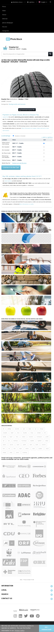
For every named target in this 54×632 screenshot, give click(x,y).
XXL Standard (5, 147)
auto (24, 428)
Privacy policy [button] (20, 630)
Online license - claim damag (6, 143)
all (3, 428)
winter (17, 452)
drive (18, 432)
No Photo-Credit (6, 153)
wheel (47, 448)
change (41, 428)
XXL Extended (5, 150)
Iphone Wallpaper (7, 22)
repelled (32, 440)
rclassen (8, 101)
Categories (5, 31)
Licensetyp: (5, 136)
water (33, 448)
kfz (45, 432)
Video (4, 10)
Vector (4, 14)
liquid (11, 436)
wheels (4, 452)
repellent (40, 440)
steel (31, 444)
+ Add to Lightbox (47, 137)
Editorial (4, 18)
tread (20, 448)
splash (24, 444)
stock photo (13, 99)
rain (9, 440)
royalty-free (5, 117)
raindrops (15, 440)
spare (18, 444)
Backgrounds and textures (17, 104)
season (4, 444)
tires (15, 448)
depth (12, 432)
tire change (24, 440)
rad (3, 440)
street (37, 444)
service (11, 444)
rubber (46, 440)
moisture (31, 436)
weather (40, 448)
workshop (25, 452)
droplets (25, 432)
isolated (39, 432)
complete (5, 432)
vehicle (27, 448)
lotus (17, 436)
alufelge (9, 428)
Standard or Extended (20, 136)
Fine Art (4, 27)
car (35, 428)
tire (9, 448)
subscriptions (8, 181)
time (4, 448)
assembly (17, 428)
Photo (4, 6)
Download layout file (27, 109)
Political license (6, 160)
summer (44, 444)
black (30, 428)
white (11, 452)
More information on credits (26, 204)
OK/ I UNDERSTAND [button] (46, 628)
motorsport (39, 436)
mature (23, 436)
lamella (4, 436)
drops (32, 432)
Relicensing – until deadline (5, 156)
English (43, 2)
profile (47, 436)
